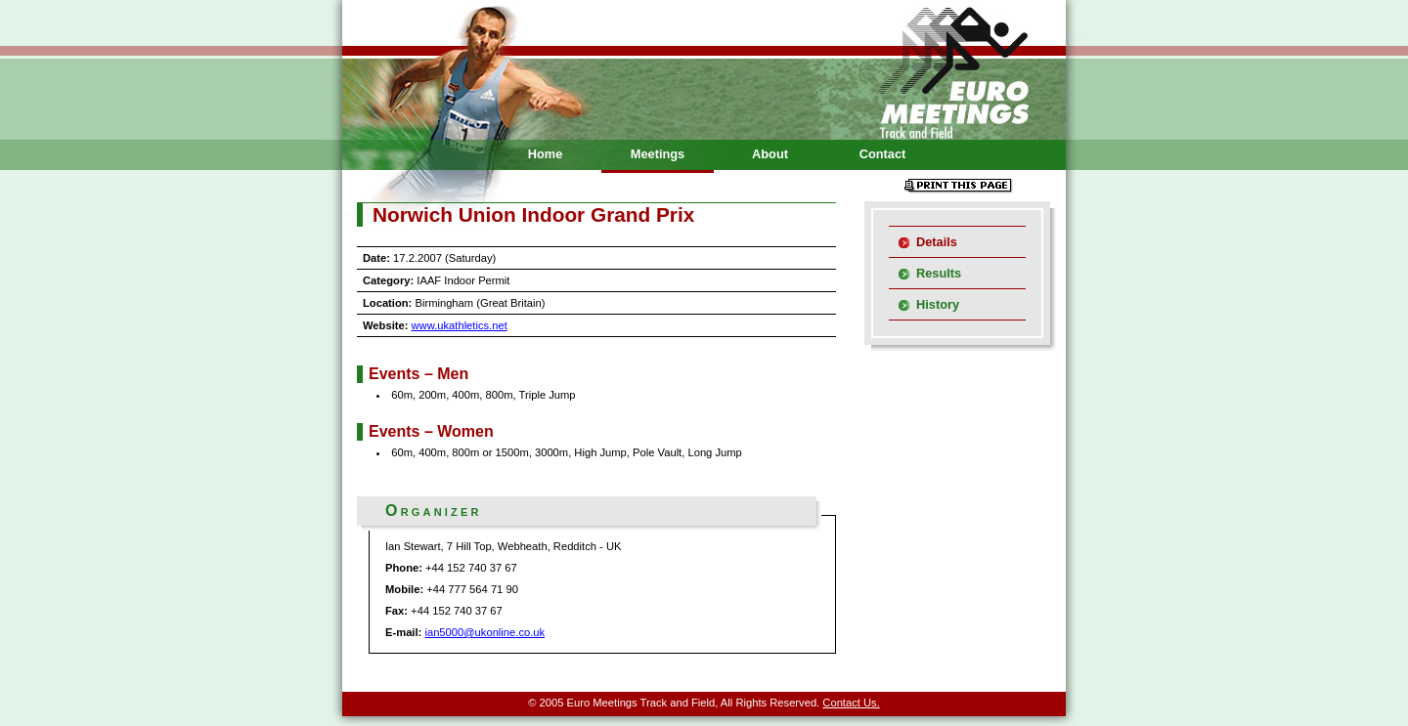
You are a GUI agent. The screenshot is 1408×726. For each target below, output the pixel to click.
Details (936, 242)
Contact (882, 154)
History (937, 304)
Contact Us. (850, 702)
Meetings (657, 154)
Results (938, 273)
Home (545, 154)
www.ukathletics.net (459, 325)
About (770, 154)
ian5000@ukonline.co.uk (484, 632)
